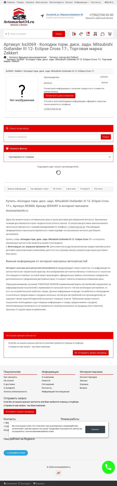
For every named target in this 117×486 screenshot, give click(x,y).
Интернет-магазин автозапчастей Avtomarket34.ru (32, 268)
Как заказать (10, 377)
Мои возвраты (56, 2)
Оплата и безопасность (15, 391)
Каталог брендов (88, 377)
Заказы (83, 380)
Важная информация (17, 189)
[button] (108, 467)
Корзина (30, 2)
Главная (9, 2)
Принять (95, 429)
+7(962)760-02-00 (101, 14)
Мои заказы (42, 2)
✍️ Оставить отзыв (16, 453)
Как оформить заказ (39, 189)
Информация (80, 2)
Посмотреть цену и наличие (59, 95)
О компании (48, 377)
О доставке (71, 189)
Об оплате (57, 189)
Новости (46, 380)
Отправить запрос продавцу (91, 353)
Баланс (69, 2)
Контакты (96, 2)
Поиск (59, 34)
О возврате (85, 189)
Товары (20, 2)
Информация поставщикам (55, 391)
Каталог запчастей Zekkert (64, 57)
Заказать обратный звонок (99, 18)
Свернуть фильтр (16, 148)
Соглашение (48, 384)
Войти (109, 2)
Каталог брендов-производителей (27, 57)
